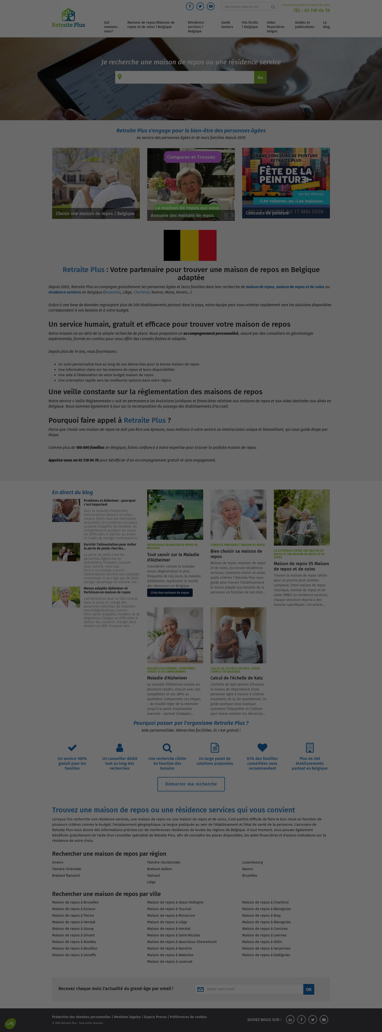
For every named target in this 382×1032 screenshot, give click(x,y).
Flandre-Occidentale (163, 862)
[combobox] (189, 77)
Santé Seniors (227, 24)
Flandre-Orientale (66, 869)
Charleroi (141, 292)
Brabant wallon (159, 869)
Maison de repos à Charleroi (265, 902)
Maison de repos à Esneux (73, 909)
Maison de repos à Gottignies (266, 955)
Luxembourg (252, 862)
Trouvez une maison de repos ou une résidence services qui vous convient (173, 810)
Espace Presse (155, 1017)
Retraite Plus (84, 269)
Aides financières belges (276, 26)
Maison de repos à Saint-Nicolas (173, 935)
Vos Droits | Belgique (250, 24)
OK (309, 989)
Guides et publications (304, 24)
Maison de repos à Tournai (169, 909)
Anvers (57, 862)
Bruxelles (113, 292)
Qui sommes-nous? (111, 26)
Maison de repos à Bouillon (74, 948)
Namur (247, 869)
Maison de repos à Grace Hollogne (175, 902)
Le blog (326, 24)
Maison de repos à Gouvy (73, 928)
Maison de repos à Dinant (73, 935)
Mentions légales (127, 1017)
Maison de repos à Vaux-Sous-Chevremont (182, 942)
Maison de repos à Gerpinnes (266, 948)
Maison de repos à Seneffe (74, 955)
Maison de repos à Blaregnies (266, 909)
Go (260, 77)
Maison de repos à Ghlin (262, 942)
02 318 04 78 (317, 10)
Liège (151, 882)
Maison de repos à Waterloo (170, 955)
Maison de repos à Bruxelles (75, 902)
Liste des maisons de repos (170, 592)
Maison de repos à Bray (261, 915)
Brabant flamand (66, 875)
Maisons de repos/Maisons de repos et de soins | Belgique (151, 24)
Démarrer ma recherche (191, 784)
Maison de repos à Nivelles (74, 942)
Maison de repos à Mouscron (171, 915)
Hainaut (153, 875)
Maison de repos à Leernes (264, 935)
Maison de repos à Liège (167, 922)
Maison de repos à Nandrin (169, 948)
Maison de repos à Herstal (73, 922)
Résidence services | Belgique (196, 26)
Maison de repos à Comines (265, 928)
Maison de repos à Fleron (73, 915)
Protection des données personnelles (81, 1017)
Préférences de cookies (188, 1017)
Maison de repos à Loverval (169, 961)
